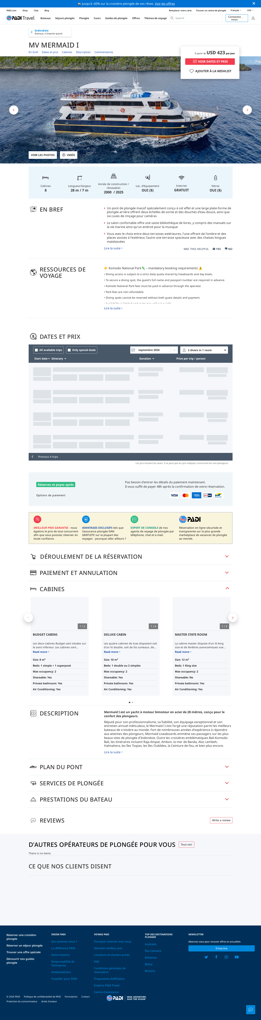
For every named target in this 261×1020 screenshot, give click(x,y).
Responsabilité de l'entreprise (62, 963)
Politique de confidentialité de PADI (42, 996)
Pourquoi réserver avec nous (112, 941)
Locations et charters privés (112, 955)
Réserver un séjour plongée (24, 945)
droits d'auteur (49, 1001)
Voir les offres (165, 4)
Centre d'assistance (106, 992)
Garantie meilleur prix (108, 948)
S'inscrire (221, 948)
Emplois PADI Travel (107, 985)
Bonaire (150, 971)
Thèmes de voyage (155, 18)
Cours (97, 18)
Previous (28, 617)
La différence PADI (63, 948)
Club (36, 10)
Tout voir (186, 844)
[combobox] (196, 18)
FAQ (96, 961)
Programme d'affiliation (109, 978)
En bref (33, 52)
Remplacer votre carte (180, 10)
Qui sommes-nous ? (64, 941)
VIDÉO (68, 155)
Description (83, 52)
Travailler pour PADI (64, 978)
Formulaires (71, 996)
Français (236, 10)
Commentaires (104, 52)
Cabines (67, 52)
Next (232, 617)
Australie (150, 944)
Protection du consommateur (21, 1001)
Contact (85, 996)
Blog (46, 10)
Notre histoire (60, 955)
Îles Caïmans (153, 951)
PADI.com (11, 10)
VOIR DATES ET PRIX (210, 61)
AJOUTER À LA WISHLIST (209, 71)
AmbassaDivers (61, 972)
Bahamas (151, 957)
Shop (25, 10)
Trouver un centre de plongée (211, 10)
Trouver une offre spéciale (23, 952)
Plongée (84, 18)
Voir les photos (43, 155)
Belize (149, 964)
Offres (136, 18)
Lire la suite (112, 248)
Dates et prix (50, 52)
